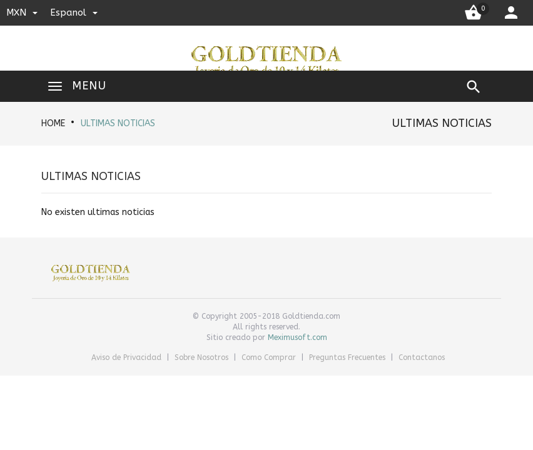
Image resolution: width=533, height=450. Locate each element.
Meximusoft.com (297, 337)
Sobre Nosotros (203, 357)
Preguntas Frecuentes (348, 357)
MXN (22, 12)
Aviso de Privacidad (127, 357)
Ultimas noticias (118, 123)
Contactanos (421, 357)
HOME (53, 123)
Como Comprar (269, 357)
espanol (74, 12)
